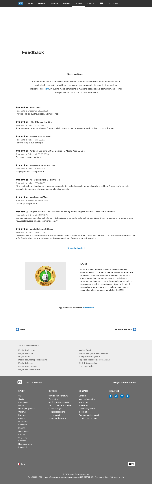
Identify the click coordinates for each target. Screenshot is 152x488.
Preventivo (53, 399)
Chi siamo (78, 3)
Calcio (21, 399)
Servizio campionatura (58, 396)
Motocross (22, 421)
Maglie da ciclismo (26, 350)
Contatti (91, 3)
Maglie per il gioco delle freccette (93, 353)
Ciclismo (22, 412)
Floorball (22, 441)
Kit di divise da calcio (88, 363)
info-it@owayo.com (52, 477)
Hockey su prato (25, 444)
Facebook (110, 396)
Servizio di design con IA (59, 402)
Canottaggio (23, 431)
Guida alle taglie (55, 409)
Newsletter (83, 402)
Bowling (21, 428)
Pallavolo (22, 434)
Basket (21, 405)
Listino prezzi (54, 415)
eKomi (46, 89)
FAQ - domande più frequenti (61, 405)
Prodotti (41, 3)
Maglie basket (24, 357)
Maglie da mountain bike (29, 369)
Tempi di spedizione (57, 412)
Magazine (113, 4)
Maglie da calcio (25, 353)
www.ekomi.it (88, 308)
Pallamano (22, 402)
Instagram (122, 396)
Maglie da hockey (26, 363)
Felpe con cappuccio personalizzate (94, 360)
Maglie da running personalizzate (32, 360)
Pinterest (127, 396)
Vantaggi (54, 3)
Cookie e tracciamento (88, 418)
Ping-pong (22, 437)
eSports (21, 418)
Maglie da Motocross (27, 366)
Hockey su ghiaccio (26, 409)
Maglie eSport (85, 350)
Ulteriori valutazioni (76, 248)
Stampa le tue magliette (89, 357)
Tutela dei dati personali (89, 415)
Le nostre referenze (123, 329)
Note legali (83, 405)
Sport (30, 3)
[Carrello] (101, 3)
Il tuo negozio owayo (57, 418)
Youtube (116, 396)
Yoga (20, 396)
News (22, 329)
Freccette (22, 425)
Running (21, 415)
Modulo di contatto (87, 399)
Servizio (66, 3)
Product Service (25, 447)
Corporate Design (86, 366)
